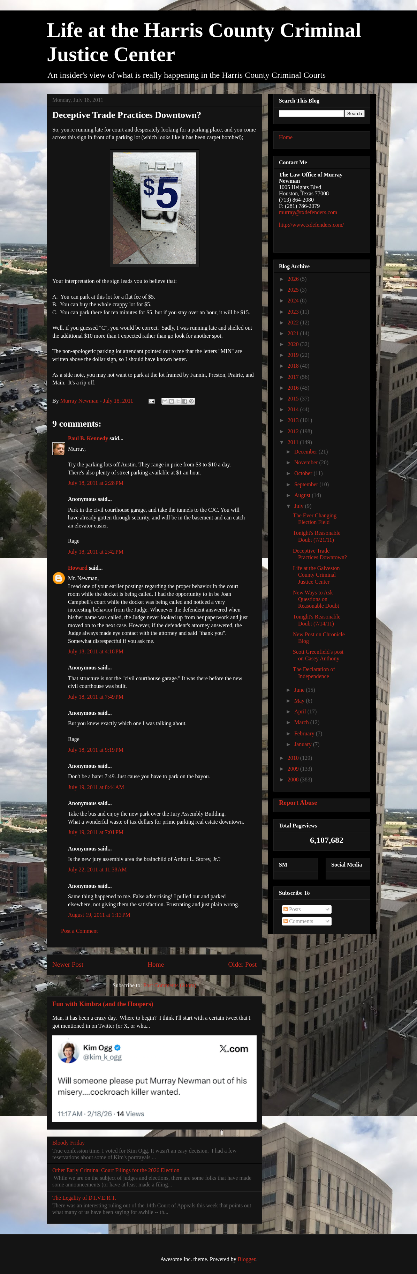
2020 (294, 344)
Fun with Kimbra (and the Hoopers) (102, 1003)
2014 (294, 409)
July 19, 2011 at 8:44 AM (96, 787)
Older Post (242, 964)
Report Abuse (298, 802)
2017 (294, 377)
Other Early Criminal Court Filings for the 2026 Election (115, 1170)
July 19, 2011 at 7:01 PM (95, 832)
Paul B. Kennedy (88, 438)
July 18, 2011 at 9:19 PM (95, 750)
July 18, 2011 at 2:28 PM (95, 483)
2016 (294, 388)
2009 (294, 769)
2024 (294, 300)
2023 (294, 312)
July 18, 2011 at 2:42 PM (95, 552)
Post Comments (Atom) (169, 985)
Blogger (247, 1259)
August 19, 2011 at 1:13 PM (99, 915)
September (306, 484)
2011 (294, 442)
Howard (78, 568)
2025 (294, 290)
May (300, 701)
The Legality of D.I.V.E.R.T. (84, 1198)
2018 (294, 366)
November (306, 462)
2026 (294, 279)
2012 (294, 431)
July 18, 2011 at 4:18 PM (95, 651)
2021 (294, 333)
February (305, 733)
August (303, 495)
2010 (294, 758)
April (301, 711)
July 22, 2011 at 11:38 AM (97, 869)
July (299, 506)
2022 (294, 322)
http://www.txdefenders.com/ (311, 225)
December (306, 452)
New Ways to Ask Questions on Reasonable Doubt (316, 599)
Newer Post (67, 964)
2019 (294, 355)
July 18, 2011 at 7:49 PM (95, 697)
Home (155, 964)
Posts (292, 909)
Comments (298, 921)
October (304, 473)
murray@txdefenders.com (308, 212)
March (302, 722)
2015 (294, 399)
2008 (294, 779)
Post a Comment (79, 931)
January (303, 744)
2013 (294, 420)
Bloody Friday (68, 1143)
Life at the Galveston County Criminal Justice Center (316, 574)
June (300, 690)
